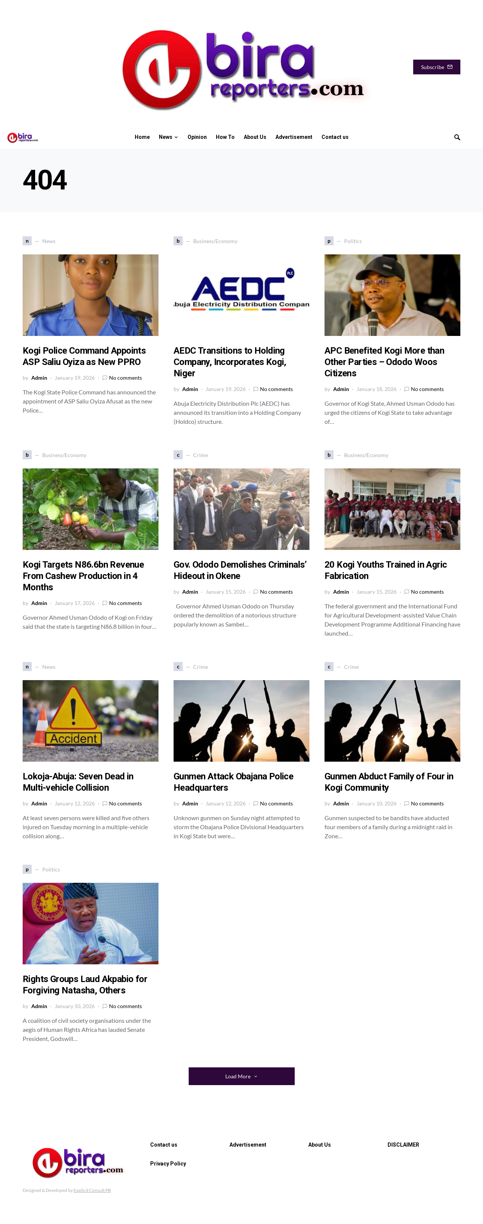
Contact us (163, 1145)
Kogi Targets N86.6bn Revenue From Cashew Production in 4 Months (83, 576)
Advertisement (247, 1145)
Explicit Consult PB (92, 1190)
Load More (238, 1076)
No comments (125, 377)
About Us (319, 1145)
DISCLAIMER (403, 1145)
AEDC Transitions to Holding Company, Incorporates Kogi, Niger (230, 362)
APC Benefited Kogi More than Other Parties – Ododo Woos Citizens (384, 362)
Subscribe (436, 67)
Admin (39, 377)
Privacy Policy (168, 1164)
